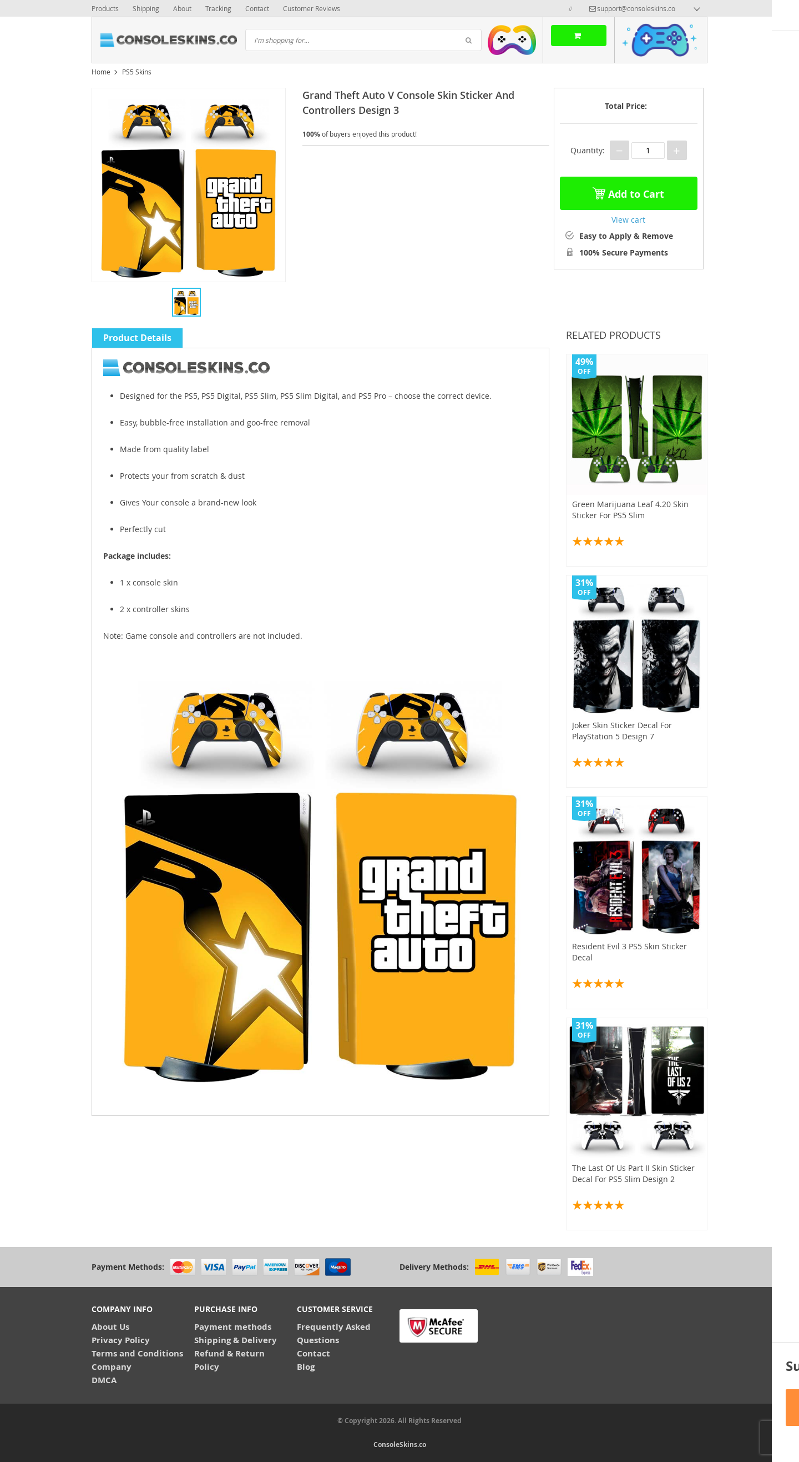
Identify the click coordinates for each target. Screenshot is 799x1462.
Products (105, 8)
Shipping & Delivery (235, 1340)
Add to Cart (628, 191)
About (182, 8)
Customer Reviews (311, 8)
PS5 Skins (136, 71)
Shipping (146, 8)
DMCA (104, 1380)
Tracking (218, 8)
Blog (306, 1367)
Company (112, 1367)
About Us (110, 1327)
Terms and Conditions (137, 1353)
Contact (257, 8)
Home (101, 71)
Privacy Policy (121, 1340)
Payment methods (232, 1327)
